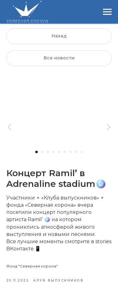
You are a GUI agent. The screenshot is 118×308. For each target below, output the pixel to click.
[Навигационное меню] (107, 12)
